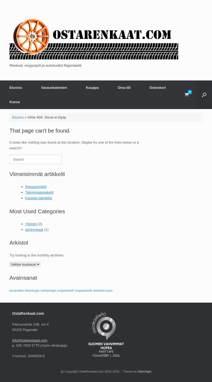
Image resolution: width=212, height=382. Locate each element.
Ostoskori (157, 88)
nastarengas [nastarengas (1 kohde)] (48, 290)
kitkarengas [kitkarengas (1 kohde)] (32, 290)
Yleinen (31, 224)
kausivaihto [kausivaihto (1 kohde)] (16, 290)
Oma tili (124, 88)
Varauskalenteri (54, 88)
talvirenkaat (34, 230)
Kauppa (92, 88)
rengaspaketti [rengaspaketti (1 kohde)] (83, 290)
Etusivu (15, 88)
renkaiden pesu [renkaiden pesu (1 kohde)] (103, 290)
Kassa (14, 102)
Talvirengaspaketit (39, 192)
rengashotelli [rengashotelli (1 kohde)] (65, 290)
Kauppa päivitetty (38, 198)
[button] (204, 94)
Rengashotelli (36, 187)
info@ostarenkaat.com (29, 340)
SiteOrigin (145, 371)
